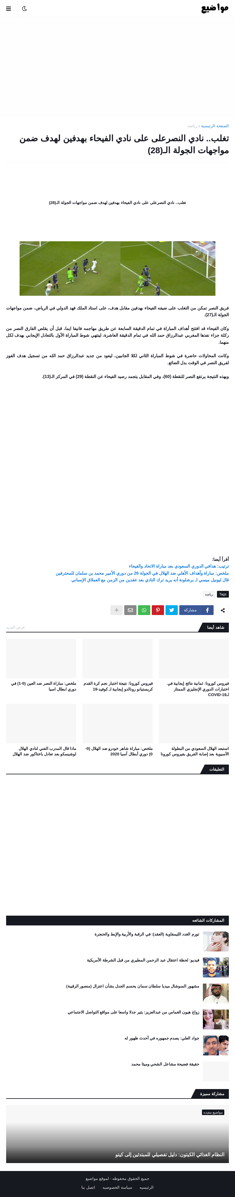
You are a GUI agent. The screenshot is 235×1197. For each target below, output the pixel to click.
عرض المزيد (15, 627)
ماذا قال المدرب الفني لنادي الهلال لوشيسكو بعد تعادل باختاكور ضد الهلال (44, 751)
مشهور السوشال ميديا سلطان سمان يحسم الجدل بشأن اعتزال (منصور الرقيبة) (132, 986)
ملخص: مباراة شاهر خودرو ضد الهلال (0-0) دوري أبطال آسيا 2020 (119, 751)
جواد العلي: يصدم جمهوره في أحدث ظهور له (162, 1038)
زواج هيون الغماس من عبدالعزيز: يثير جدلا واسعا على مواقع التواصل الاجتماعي (133, 1012)
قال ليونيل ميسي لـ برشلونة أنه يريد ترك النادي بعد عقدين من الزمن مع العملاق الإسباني (150, 579)
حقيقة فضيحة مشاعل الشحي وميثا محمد (165, 1064)
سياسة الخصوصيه (117, 1187)
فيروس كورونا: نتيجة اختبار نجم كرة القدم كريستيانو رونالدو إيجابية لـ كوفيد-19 (118, 686)
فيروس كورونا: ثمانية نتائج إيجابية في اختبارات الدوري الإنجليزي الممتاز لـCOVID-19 (198, 689)
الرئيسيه (147, 1187)
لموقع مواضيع (97, 1178)
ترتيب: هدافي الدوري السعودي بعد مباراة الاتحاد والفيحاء (179, 566)
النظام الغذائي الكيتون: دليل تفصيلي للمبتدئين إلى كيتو (169, 1154)
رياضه (192, 126)
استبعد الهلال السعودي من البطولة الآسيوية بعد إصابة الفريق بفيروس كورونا (195, 751)
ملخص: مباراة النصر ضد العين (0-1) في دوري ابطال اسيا (43, 686)
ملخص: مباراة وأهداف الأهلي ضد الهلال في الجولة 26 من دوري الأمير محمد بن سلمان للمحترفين (142, 573)
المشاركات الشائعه (208, 920)
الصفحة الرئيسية (215, 126)
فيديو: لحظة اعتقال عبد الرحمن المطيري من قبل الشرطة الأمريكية (143, 960)
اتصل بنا (88, 1187)
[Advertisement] (117, 66)
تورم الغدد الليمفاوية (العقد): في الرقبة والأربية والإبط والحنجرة (147, 934)
